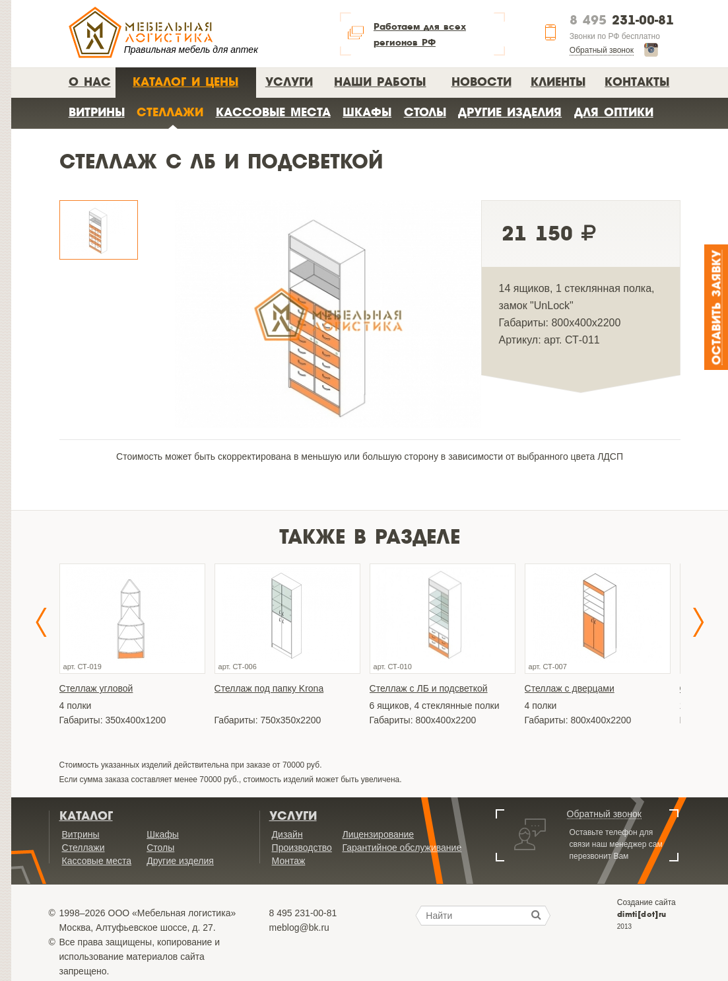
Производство (302, 847)
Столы (425, 112)
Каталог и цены (185, 82)
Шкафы (367, 112)
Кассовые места (273, 112)
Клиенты (558, 82)
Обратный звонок (602, 50)
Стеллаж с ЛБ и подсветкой (429, 688)
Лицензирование (378, 834)
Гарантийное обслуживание (401, 847)
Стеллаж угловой (96, 688)
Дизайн (287, 834)
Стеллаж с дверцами (569, 688)
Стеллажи (170, 112)
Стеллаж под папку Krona (269, 688)
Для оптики (613, 112)
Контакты (637, 82)
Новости (481, 82)
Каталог (86, 815)
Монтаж (289, 860)
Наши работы (380, 82)
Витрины (97, 112)
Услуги (289, 82)
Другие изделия (510, 112)
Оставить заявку (717, 307)
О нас (90, 82)
